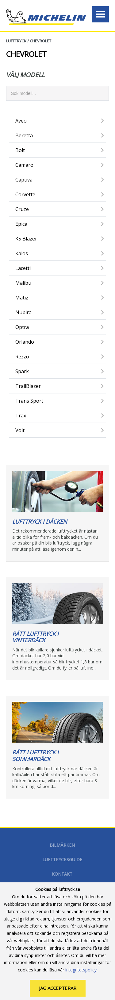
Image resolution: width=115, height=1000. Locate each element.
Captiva (24, 179)
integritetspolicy (81, 971)
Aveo (21, 120)
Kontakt (62, 874)
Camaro (24, 165)
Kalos (21, 253)
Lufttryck (16, 41)
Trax (20, 415)
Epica (21, 224)
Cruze (22, 209)
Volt (20, 430)
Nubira (23, 312)
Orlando (24, 341)
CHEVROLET (40, 41)
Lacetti (23, 268)
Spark (22, 371)
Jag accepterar (57, 989)
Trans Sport (29, 400)
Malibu (23, 282)
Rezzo (22, 356)
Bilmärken (62, 845)
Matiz (21, 297)
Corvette (25, 194)
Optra (22, 327)
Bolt (20, 150)
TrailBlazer (28, 386)
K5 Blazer (26, 238)
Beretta (24, 135)
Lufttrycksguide (62, 859)
